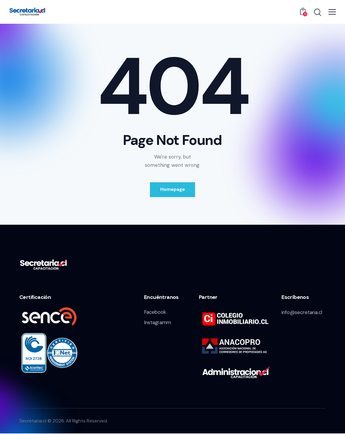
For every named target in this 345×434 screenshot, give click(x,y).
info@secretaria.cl (302, 312)
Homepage (172, 190)
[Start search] (317, 13)
